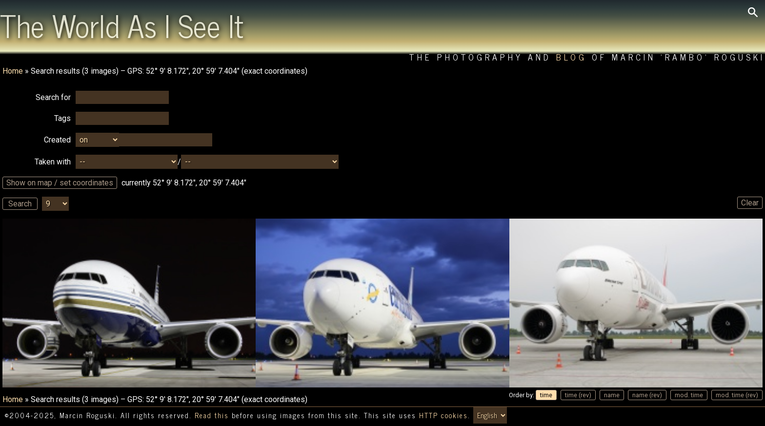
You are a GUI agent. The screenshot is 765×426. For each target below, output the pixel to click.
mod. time (689, 395)
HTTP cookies (443, 415)
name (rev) (647, 395)
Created (57, 139)
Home (12, 71)
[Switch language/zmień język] (490, 415)
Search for (53, 97)
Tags (62, 118)
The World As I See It (121, 25)
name (612, 395)
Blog (571, 57)
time (546, 395)
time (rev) (578, 395)
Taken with (53, 161)
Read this (212, 415)
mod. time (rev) (737, 395)
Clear (750, 202)
